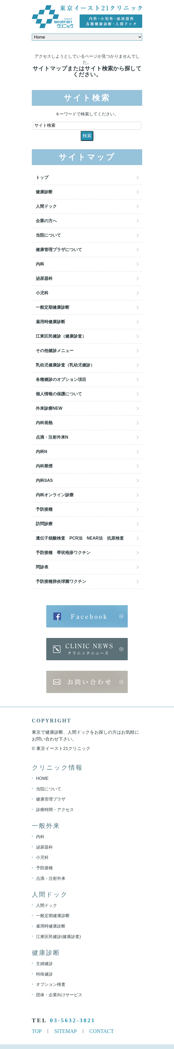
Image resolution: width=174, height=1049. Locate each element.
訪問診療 (44, 523)
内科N (41, 451)
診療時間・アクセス (55, 809)
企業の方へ (46, 221)
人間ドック (46, 206)
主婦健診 (44, 963)
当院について (48, 235)
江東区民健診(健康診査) (58, 936)
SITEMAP (65, 1031)
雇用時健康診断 (50, 322)
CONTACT (101, 1031)
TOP (37, 1031)
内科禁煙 (44, 466)
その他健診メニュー (55, 350)
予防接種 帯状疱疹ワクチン (63, 552)
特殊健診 (44, 974)
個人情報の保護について (59, 394)
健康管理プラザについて (59, 249)
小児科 (42, 293)
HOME (42, 778)
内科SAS (44, 480)
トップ (42, 177)
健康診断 (44, 192)
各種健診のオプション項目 (61, 379)
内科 (40, 264)
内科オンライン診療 (55, 495)
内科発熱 (44, 422)
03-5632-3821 (72, 1020)
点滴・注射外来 (50, 878)
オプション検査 (50, 984)
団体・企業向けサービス (59, 995)
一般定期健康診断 (52, 307)
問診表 (42, 567)
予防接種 (44, 509)
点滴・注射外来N (52, 437)
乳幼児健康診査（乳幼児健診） (65, 365)
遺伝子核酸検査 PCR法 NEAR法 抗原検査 (80, 538)
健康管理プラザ (50, 799)
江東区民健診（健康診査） (63, 336)
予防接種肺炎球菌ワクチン (61, 581)
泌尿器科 (44, 278)
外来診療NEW (49, 408)
